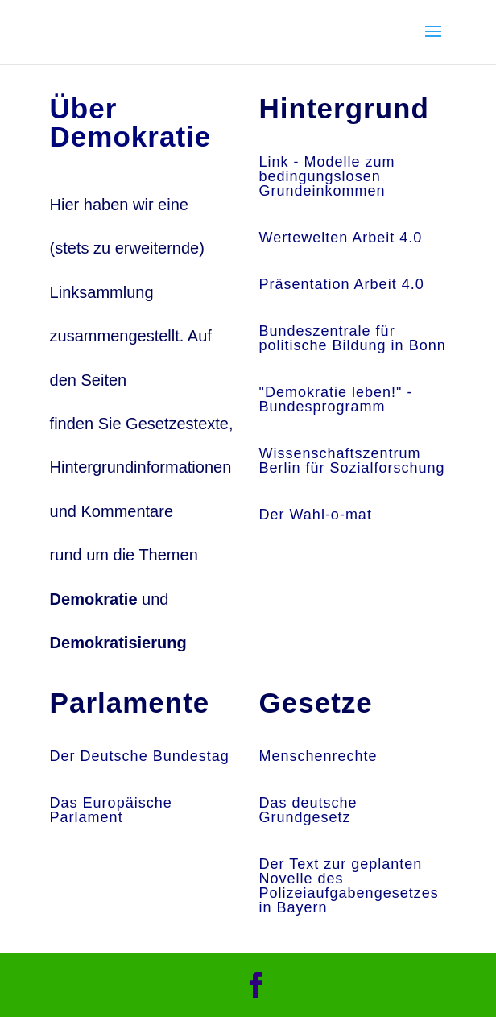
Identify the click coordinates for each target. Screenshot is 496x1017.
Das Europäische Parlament (111, 810)
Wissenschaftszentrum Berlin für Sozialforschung (352, 460)
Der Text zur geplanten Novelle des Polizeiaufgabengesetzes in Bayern (349, 886)
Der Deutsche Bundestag (139, 756)
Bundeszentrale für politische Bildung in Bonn (352, 338)
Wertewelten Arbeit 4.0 (341, 237)
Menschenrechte (318, 756)
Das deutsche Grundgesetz (308, 810)
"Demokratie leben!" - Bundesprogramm (336, 399)
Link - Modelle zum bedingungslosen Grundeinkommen (327, 176)
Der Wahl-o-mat (315, 514)
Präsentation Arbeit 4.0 (341, 284)
